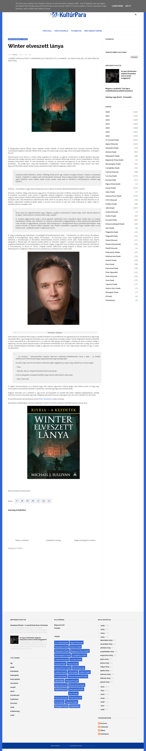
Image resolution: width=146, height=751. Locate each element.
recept (13, 687)
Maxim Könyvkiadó (113, 244)
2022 (108, 120)
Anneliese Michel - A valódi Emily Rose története (29, 625)
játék (12, 667)
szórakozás (14, 695)
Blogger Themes (88, 745)
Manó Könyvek (111, 240)
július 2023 (104, 659)
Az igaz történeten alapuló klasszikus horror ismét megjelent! (128, 74)
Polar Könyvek (111, 276)
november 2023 (106, 644)
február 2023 (105, 678)
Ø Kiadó (109, 296)
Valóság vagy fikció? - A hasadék (119, 97)
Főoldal (47, 31)
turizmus (13, 703)
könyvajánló (15, 679)
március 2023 (105, 674)
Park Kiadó (110, 264)
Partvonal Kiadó (112, 268)
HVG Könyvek (111, 200)
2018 (102, 702)
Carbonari (104, 727)
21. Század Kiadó (112, 140)
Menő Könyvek (111, 248)
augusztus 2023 (106, 655)
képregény (14, 675)
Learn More (117, 6)
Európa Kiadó (111, 180)
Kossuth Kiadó (111, 220)
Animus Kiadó (111, 152)
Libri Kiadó (110, 228)
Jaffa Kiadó (110, 208)
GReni (102, 730)
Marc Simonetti (45, 399)
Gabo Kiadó (110, 192)
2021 (108, 116)
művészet (14, 683)
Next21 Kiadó (111, 260)
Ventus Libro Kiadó (113, 288)
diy (11, 663)
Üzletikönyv (110, 300)
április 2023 (104, 670)
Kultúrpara (104, 734)
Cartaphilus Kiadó (113, 168)
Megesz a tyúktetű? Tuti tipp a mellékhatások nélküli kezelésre (119, 90)
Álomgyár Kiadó (112, 292)
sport (12, 691)
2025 (108, 132)
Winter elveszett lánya (18, 39)
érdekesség (15, 711)
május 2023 (104, 667)
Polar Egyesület (112, 272)
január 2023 (104, 682)
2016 (102, 709)
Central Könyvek (112, 172)
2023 (108, 124)
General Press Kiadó (113, 196)
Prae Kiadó (110, 280)
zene (12, 707)
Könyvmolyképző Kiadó (115, 224)
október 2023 (105, 648)
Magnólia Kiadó (112, 232)
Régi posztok (59, 625)
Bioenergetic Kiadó (113, 164)
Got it (128, 6)
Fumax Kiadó (111, 188)
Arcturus (15, 54)
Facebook (76, 31)
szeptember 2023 (107, 651)
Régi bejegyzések (93, 31)
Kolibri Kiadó (111, 216)
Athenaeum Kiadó (112, 156)
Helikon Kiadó (111, 204)
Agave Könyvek (112, 144)
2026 (108, 136)
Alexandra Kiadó (112, 148)
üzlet (12, 715)
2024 (108, 128)
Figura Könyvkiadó (113, 184)
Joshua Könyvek (112, 212)
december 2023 (106, 640)
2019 (102, 698)
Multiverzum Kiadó (113, 256)
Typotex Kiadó (111, 284)
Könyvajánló (61, 31)
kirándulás (14, 671)
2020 (108, 112)
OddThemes (65, 745)
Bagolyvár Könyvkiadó (114, 160)
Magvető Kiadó (112, 236)
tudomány (14, 699)
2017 (102, 706)
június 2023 (104, 663)
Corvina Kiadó (111, 176)
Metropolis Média (113, 252)
